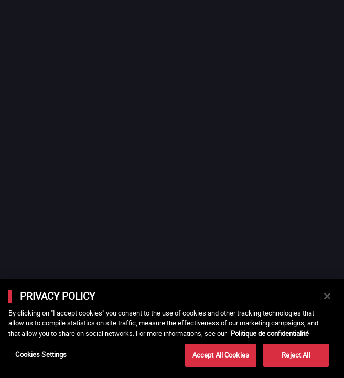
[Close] (327, 296)
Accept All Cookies (220, 355)
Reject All (296, 355)
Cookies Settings (41, 354)
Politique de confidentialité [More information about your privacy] (270, 333)
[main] (172, 328)
